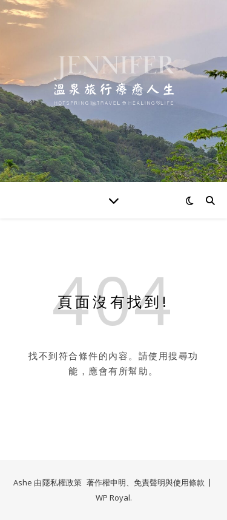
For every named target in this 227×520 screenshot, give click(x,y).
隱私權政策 (62, 482)
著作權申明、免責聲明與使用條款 (146, 482)
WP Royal (113, 497)
